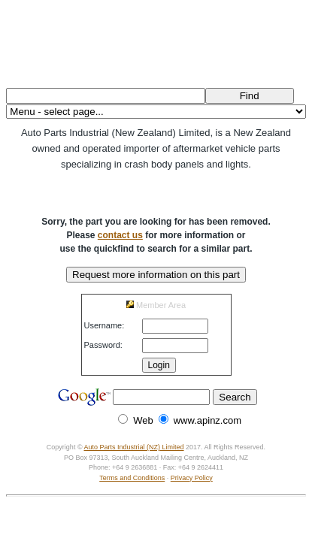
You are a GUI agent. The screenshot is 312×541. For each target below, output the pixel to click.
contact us (120, 235)
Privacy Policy (192, 478)
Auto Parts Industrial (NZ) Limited (134, 447)
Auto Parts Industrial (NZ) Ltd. (155, 41)
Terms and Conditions (132, 478)
